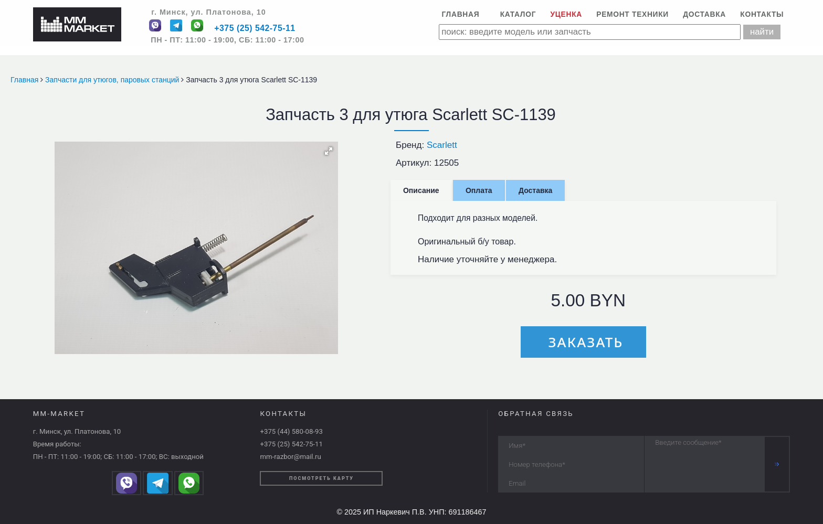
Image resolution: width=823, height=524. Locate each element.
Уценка (566, 14)
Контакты (762, 14)
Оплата (479, 190)
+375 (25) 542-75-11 (254, 28)
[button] (328, 151)
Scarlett (442, 145)
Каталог (518, 14)
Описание (421, 190)
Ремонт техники (632, 14)
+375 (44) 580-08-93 (291, 431)
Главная (460, 14)
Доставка (704, 14)
